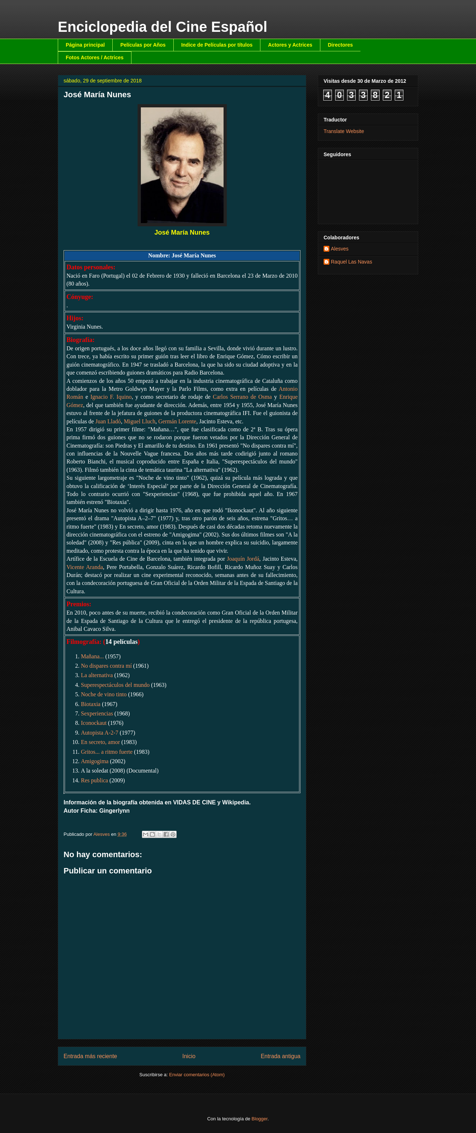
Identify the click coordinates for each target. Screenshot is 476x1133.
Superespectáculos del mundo (115, 685)
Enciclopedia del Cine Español (162, 27)
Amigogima (94, 761)
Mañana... (92, 656)
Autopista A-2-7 (99, 733)
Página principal (85, 45)
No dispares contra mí (106, 666)
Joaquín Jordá (243, 559)
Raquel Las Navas (351, 262)
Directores (340, 45)
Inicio (188, 1056)
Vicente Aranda (84, 567)
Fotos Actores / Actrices (95, 57)
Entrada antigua (280, 1056)
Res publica (94, 780)
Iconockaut (94, 723)
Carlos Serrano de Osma (242, 397)
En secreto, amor (100, 742)
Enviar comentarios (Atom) (197, 1074)
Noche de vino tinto (104, 694)
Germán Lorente (177, 421)
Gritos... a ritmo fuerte (107, 752)
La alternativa (97, 675)
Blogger (260, 1118)
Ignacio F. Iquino (110, 397)
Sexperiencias (97, 713)
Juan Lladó (108, 421)
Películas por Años (143, 45)
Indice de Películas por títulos (217, 45)
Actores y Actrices (290, 45)
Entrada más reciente (90, 1056)
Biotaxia (90, 704)
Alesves (340, 249)
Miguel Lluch (140, 421)
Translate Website (344, 131)
